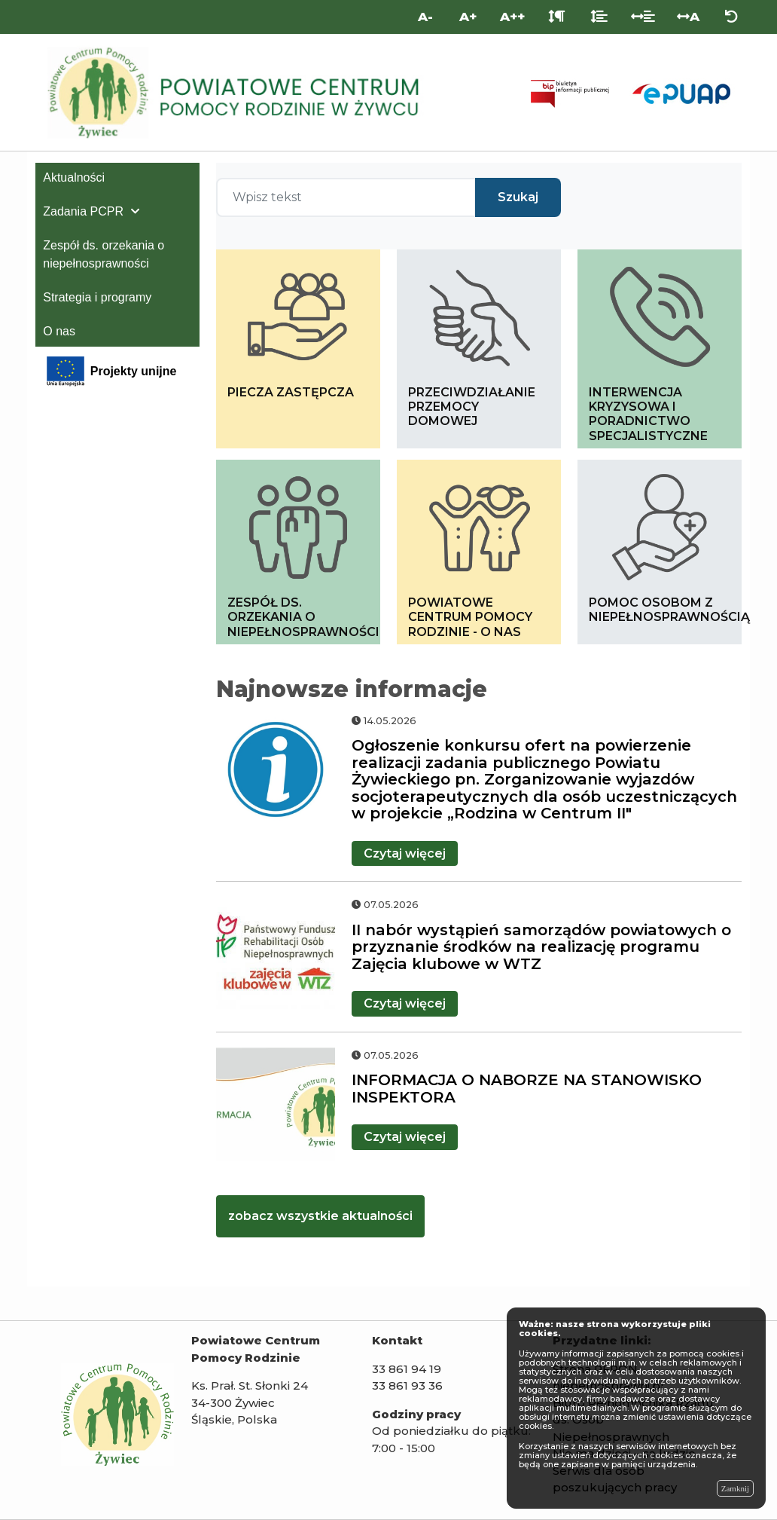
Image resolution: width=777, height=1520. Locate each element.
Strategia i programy (97, 297)
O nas (59, 331)
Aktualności (74, 177)
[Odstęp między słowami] (643, 17)
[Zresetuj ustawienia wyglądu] (731, 17)
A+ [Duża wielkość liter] (468, 16)
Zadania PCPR (83, 211)
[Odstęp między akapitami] (557, 17)
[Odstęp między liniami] (599, 17)
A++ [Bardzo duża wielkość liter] (512, 16)
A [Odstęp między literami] (688, 16)
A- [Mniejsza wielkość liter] (425, 16)
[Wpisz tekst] (346, 197)
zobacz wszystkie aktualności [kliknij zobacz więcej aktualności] (320, 1216)
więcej (405, 853)
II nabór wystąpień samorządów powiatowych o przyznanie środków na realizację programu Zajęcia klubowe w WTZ (541, 947)
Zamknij (735, 1488)
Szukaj (518, 197)
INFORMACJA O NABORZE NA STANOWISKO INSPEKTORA (527, 1088)
